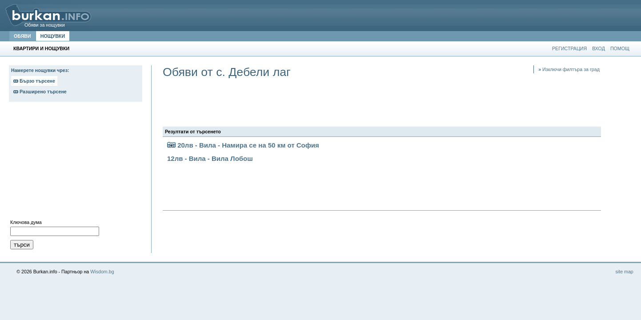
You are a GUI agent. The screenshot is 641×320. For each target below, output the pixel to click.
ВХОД (598, 48)
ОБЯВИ (22, 36)
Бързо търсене (34, 81)
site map (624, 271)
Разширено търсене (40, 91)
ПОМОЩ (619, 48)
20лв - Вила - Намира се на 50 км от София (243, 145)
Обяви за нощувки (44, 25)
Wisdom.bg (102, 271)
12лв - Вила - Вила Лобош (210, 158)
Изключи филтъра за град (569, 69)
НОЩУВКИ (52, 36)
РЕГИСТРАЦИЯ (569, 48)
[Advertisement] (75, 162)
